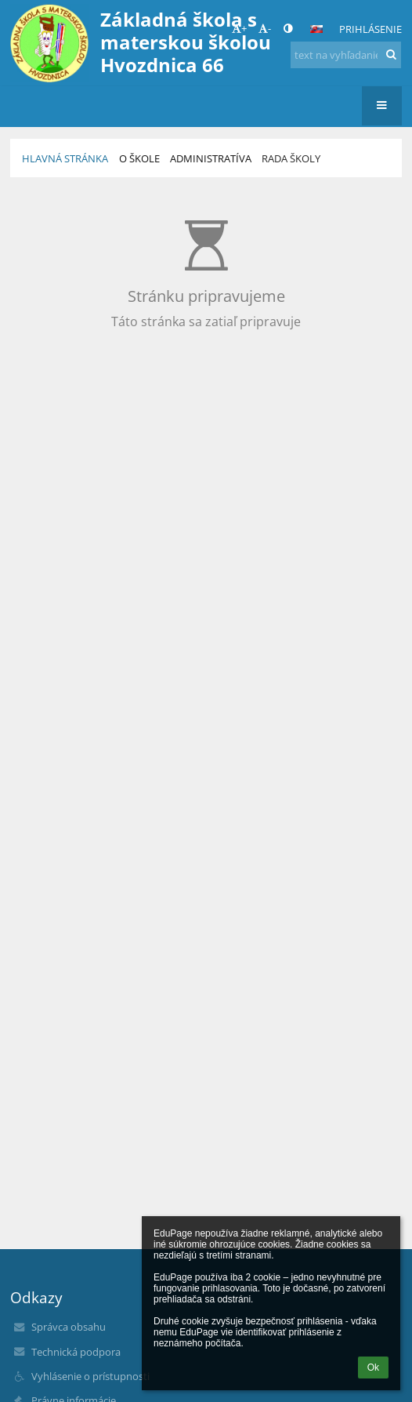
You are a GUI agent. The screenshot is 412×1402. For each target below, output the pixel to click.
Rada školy (291, 158)
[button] (316, 29)
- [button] (264, 28)
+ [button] (239, 28)
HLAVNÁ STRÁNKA (65, 158)
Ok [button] (373, 1367)
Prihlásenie (370, 29)
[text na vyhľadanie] (346, 55)
